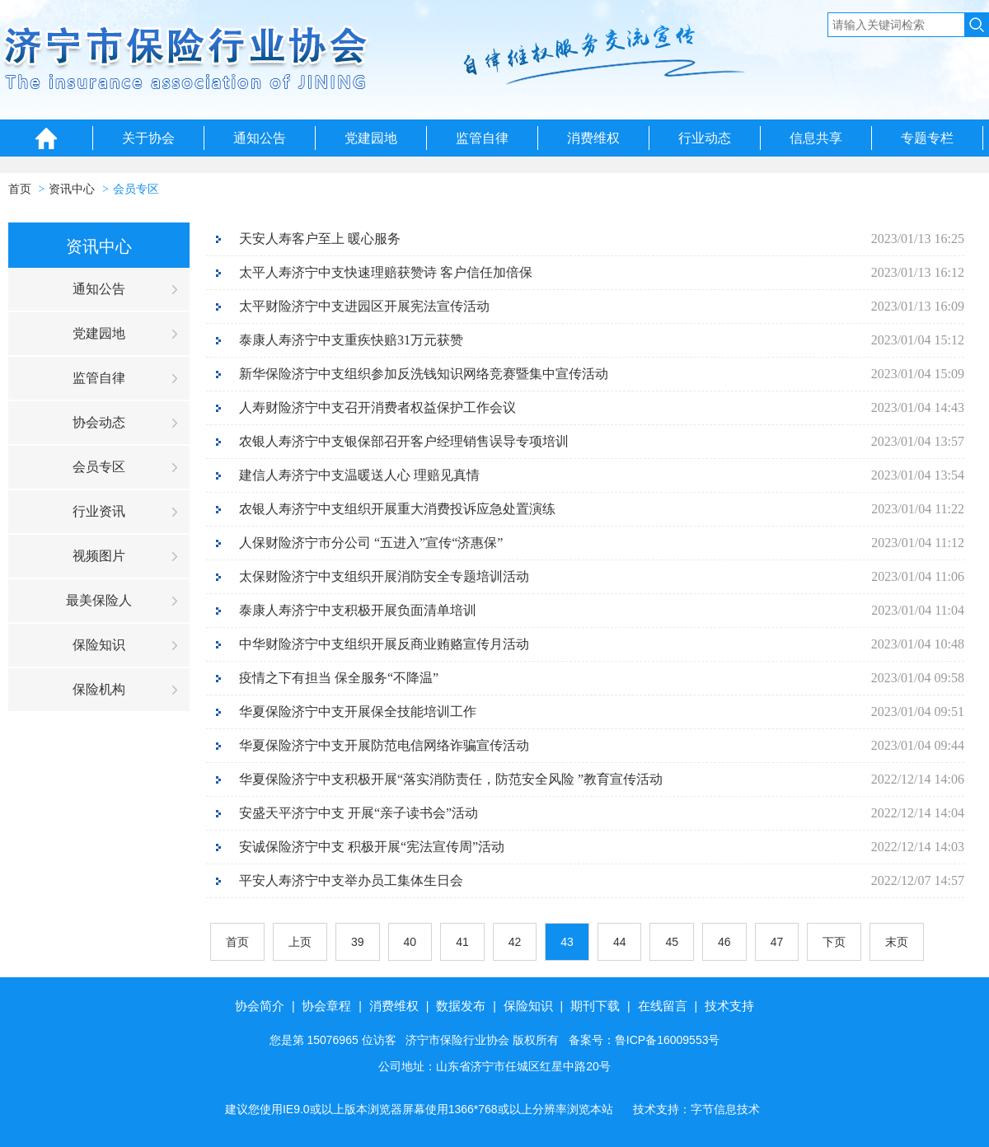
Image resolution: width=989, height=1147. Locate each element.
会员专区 (136, 189)
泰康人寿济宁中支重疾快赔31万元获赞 (351, 340)
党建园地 (371, 138)
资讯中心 (72, 189)
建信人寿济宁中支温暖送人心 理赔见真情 (359, 475)
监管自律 (482, 138)
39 (357, 941)
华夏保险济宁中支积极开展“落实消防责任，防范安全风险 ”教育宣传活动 (451, 779)
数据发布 (460, 1006)
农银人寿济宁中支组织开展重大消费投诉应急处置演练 (397, 509)
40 (410, 941)
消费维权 (593, 138)
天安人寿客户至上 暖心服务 (320, 239)
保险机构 (99, 689)
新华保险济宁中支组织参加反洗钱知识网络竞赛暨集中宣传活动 (423, 374)
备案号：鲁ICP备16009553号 (644, 1039)
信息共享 (816, 138)
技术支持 (729, 1006)
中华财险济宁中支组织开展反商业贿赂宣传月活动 (384, 644)
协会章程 (326, 1006)
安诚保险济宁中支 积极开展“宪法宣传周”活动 (371, 847)
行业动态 (704, 138)
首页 (19, 189)
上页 (300, 941)
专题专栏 (927, 138)
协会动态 (99, 422)
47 (777, 941)
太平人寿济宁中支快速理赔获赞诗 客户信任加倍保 (385, 272)
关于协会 (148, 138)
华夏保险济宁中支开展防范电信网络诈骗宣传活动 (384, 745)
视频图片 (99, 556)
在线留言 (662, 1006)
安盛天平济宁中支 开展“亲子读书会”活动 (358, 813)
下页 (834, 941)
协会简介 (259, 1006)
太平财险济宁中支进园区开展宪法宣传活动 (364, 306)
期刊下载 (595, 1006)
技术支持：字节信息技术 (696, 1109)
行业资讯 (99, 511)
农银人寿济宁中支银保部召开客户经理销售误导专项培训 (404, 441)
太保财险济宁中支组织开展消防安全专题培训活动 (384, 576)
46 (724, 941)
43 (567, 941)
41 (462, 941)
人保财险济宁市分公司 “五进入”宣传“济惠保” (371, 543)
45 (671, 941)
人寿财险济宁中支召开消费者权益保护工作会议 (377, 407)
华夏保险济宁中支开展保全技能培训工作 (357, 712)
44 (619, 941)
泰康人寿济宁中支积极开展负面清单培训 (357, 610)
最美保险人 (99, 600)
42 (515, 941)
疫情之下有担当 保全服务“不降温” (338, 678)
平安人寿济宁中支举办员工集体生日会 (351, 880)
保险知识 (99, 645)
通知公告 (259, 138)
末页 (896, 941)
